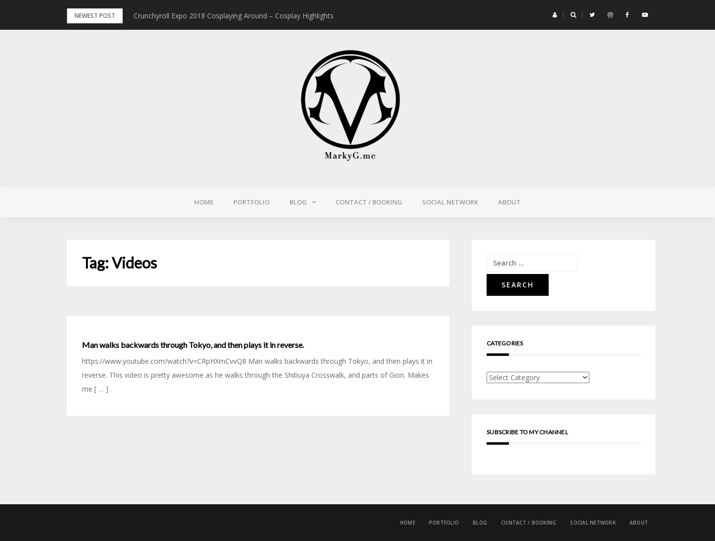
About (509, 202)
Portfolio (251, 202)
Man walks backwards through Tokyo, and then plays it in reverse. (193, 344)
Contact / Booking (369, 202)
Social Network (450, 202)
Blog (298, 202)
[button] (555, 15)
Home (204, 202)
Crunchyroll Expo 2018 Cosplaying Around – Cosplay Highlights (234, 15)
